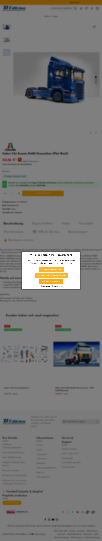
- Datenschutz (56, 286)
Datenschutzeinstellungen (51, 269)
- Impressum (45, 286)
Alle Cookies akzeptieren (51, 281)
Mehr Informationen (64, 263)
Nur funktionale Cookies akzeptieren (51, 275)
